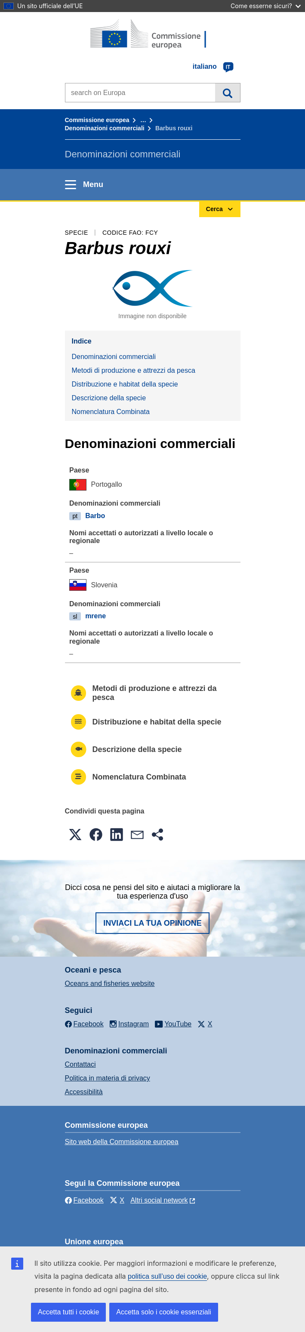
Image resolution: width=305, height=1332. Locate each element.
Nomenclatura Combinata (111, 411)
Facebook (84, 1200)
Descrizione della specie (109, 398)
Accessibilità (84, 1092)
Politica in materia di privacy (107, 1078)
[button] (75, 834)
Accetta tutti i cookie (68, 1312)
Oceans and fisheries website (110, 983)
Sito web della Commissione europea (122, 1141)
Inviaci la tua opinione (152, 923)
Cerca (227, 92)
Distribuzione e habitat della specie (125, 384)
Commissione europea (97, 120)
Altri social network (159, 1200)
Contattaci (80, 1064)
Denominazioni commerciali (105, 128)
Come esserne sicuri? (266, 5)
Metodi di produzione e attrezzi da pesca (133, 370)
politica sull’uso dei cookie (167, 1276)
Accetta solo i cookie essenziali (163, 1312)
